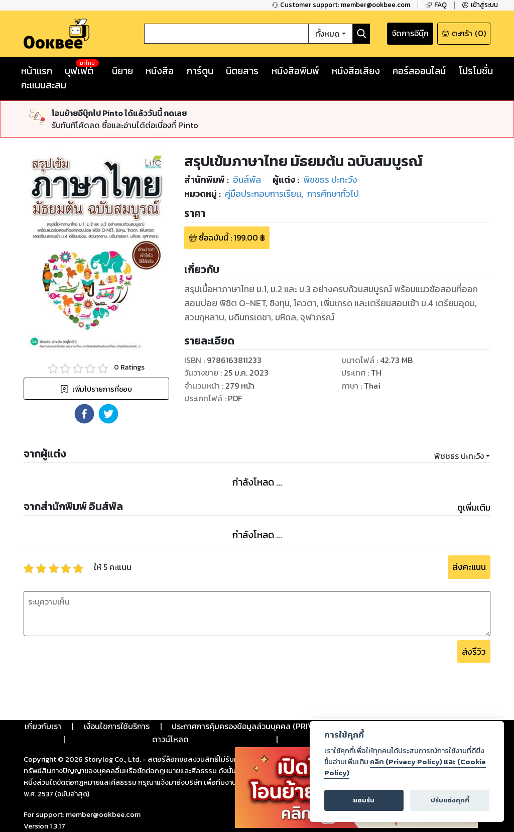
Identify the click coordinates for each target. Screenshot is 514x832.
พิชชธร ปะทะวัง (459, 456)
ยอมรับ (363, 800)
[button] (84, 414)
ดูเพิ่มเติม (473, 507)
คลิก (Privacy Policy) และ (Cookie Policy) (405, 767)
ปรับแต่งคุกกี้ (450, 800)
